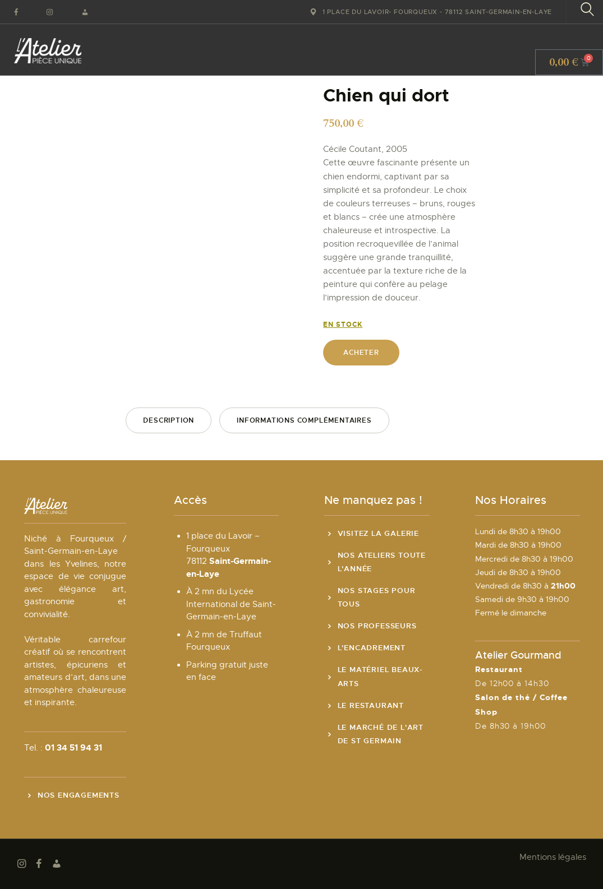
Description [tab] (168, 420)
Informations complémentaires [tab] (304, 420)
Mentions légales (552, 857)
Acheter (361, 352)
